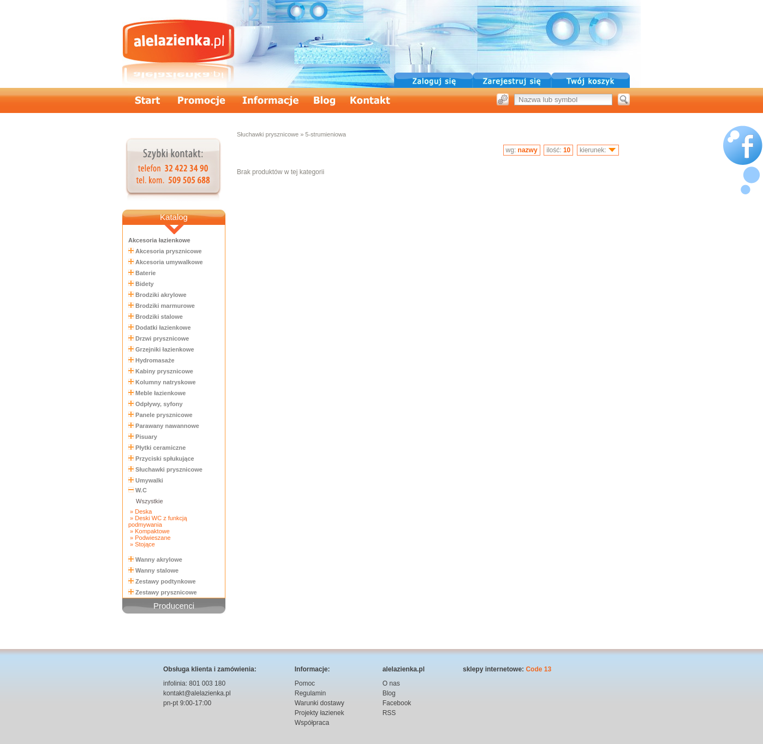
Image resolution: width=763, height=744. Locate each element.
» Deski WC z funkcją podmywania (157, 521)
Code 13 (538, 669)
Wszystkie (149, 501)
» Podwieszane (149, 537)
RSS (389, 713)
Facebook (397, 703)
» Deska (140, 511)
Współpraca (312, 723)
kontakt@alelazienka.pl (197, 693)
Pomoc (305, 683)
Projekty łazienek (319, 713)
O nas (391, 683)
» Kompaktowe (149, 531)
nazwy (528, 150)
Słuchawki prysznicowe (268, 134)
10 (566, 150)
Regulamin (310, 693)
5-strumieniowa (325, 134)
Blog (389, 693)
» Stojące (141, 544)
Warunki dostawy (319, 703)
